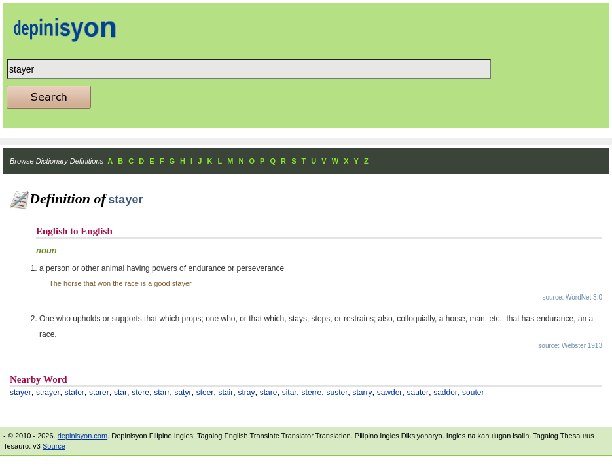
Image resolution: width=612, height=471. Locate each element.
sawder (390, 392)
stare (269, 392)
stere (140, 392)
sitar (289, 392)
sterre (312, 392)
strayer (48, 392)
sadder (445, 392)
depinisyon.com (82, 436)
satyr (182, 392)
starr (162, 392)
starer (99, 392)
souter (473, 392)
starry (362, 392)
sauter (418, 392)
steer (205, 392)
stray (246, 392)
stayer (20, 392)
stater (74, 392)
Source (54, 446)
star (120, 392)
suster (337, 392)
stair (226, 392)
